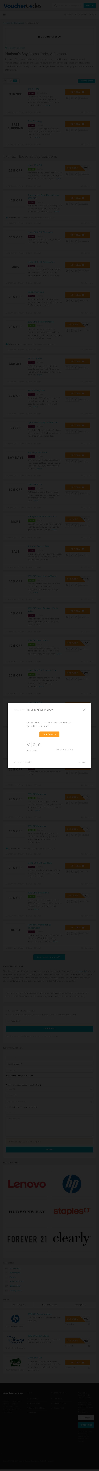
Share (82, 762)
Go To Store (50, 734)
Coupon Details (64, 750)
